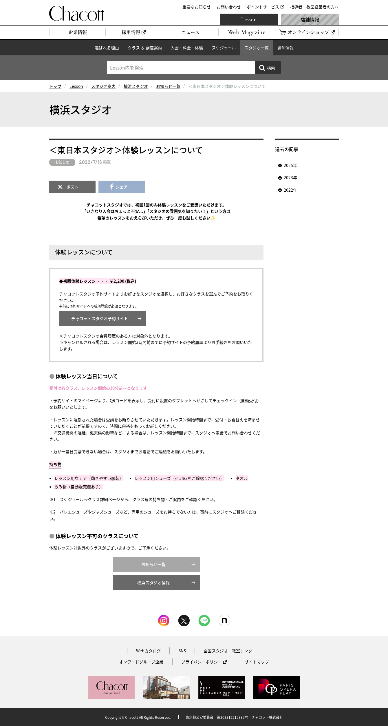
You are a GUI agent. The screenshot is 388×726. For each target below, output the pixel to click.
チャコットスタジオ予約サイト (99, 318)
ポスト (72, 187)
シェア (122, 187)
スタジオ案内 (103, 86)
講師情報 (285, 47)
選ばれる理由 (107, 47)
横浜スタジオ (136, 86)
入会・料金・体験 (187, 47)
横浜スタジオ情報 (153, 582)
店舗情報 (310, 19)
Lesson (249, 19)
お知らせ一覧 (168, 86)
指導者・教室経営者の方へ (314, 7)
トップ (55, 86)
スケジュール (224, 47)
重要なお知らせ (196, 7)
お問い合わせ (229, 7)
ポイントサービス (263, 7)
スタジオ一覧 (256, 47)
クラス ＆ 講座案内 (145, 47)
